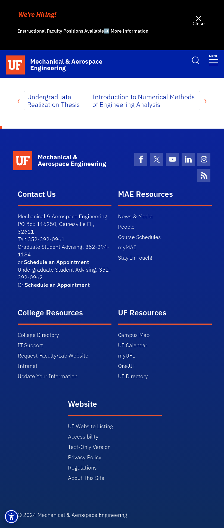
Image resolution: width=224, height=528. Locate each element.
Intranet (28, 365)
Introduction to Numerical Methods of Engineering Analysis (143, 100)
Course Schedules (139, 237)
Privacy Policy (84, 457)
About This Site (86, 478)
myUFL (126, 355)
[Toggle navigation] (214, 59)
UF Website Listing (90, 426)
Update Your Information (47, 376)
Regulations (82, 467)
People (126, 226)
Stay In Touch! (135, 257)
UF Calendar (132, 345)
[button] (11, 517)
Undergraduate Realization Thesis (53, 100)
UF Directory (133, 376)
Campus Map (134, 334)
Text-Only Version (89, 447)
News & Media (135, 216)
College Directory (38, 334)
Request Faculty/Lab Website (53, 355)
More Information (129, 31)
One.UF (126, 365)
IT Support (30, 345)
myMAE (127, 247)
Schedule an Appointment (56, 262)
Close (198, 23)
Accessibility (83, 436)
